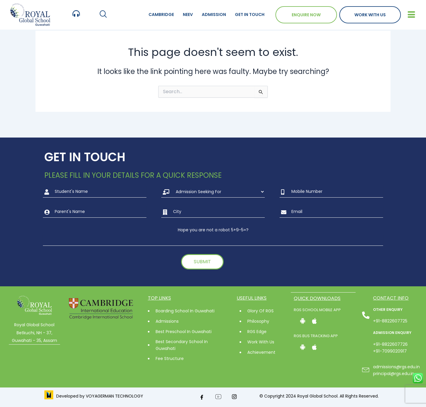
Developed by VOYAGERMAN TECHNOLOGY (99, 396)
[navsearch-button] (103, 15)
